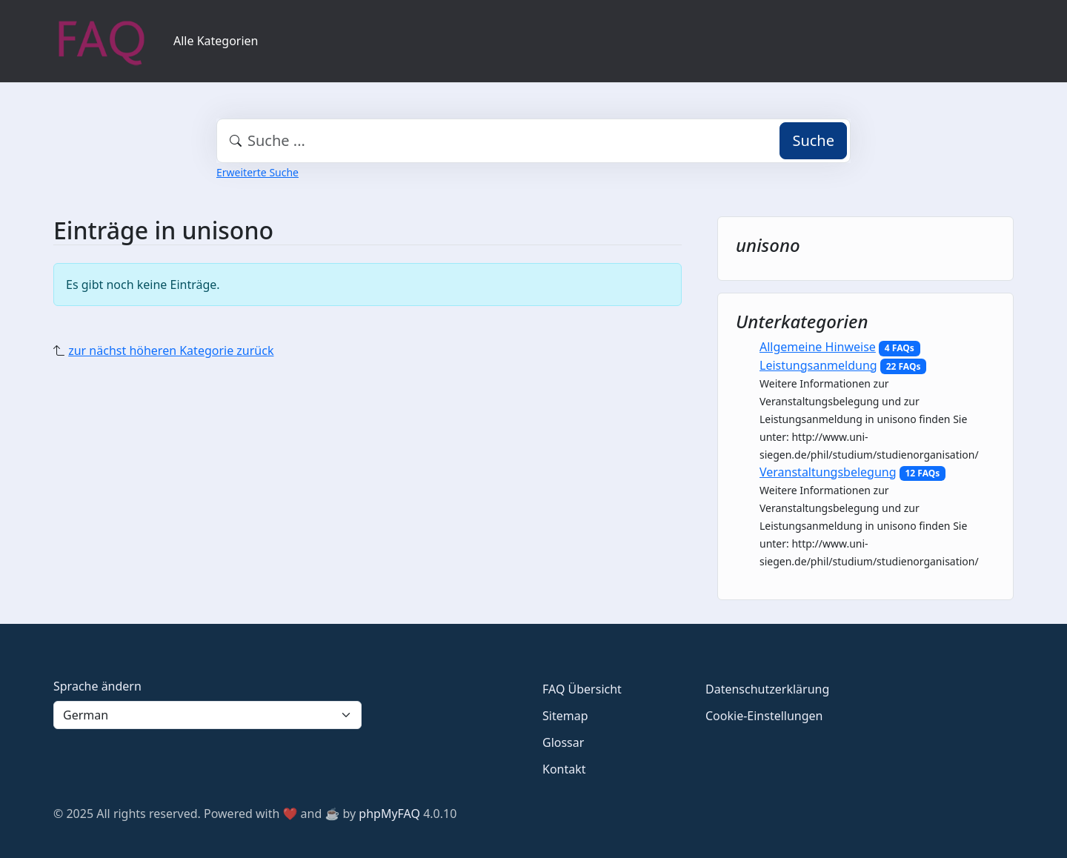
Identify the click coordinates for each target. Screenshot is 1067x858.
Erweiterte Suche (257, 172)
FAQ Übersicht (582, 689)
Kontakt (564, 769)
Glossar (563, 742)
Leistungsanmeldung (818, 365)
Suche (813, 140)
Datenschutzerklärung (767, 689)
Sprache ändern (97, 686)
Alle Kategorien (216, 41)
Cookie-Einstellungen (763, 716)
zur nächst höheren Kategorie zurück (170, 350)
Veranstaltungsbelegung (828, 472)
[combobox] (533, 141)
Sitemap (565, 716)
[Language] (207, 715)
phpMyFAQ (389, 813)
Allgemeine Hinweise (817, 347)
